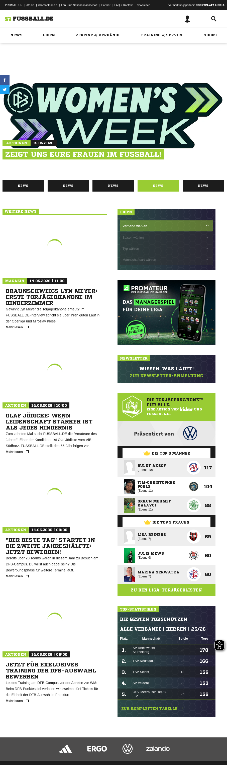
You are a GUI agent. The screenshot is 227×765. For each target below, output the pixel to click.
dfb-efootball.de (47, 5)
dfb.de (30, 5)
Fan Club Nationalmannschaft (79, 5)
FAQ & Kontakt (124, 5)
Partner (105, 5)
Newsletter (143, 5)
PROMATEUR (13, 5)
